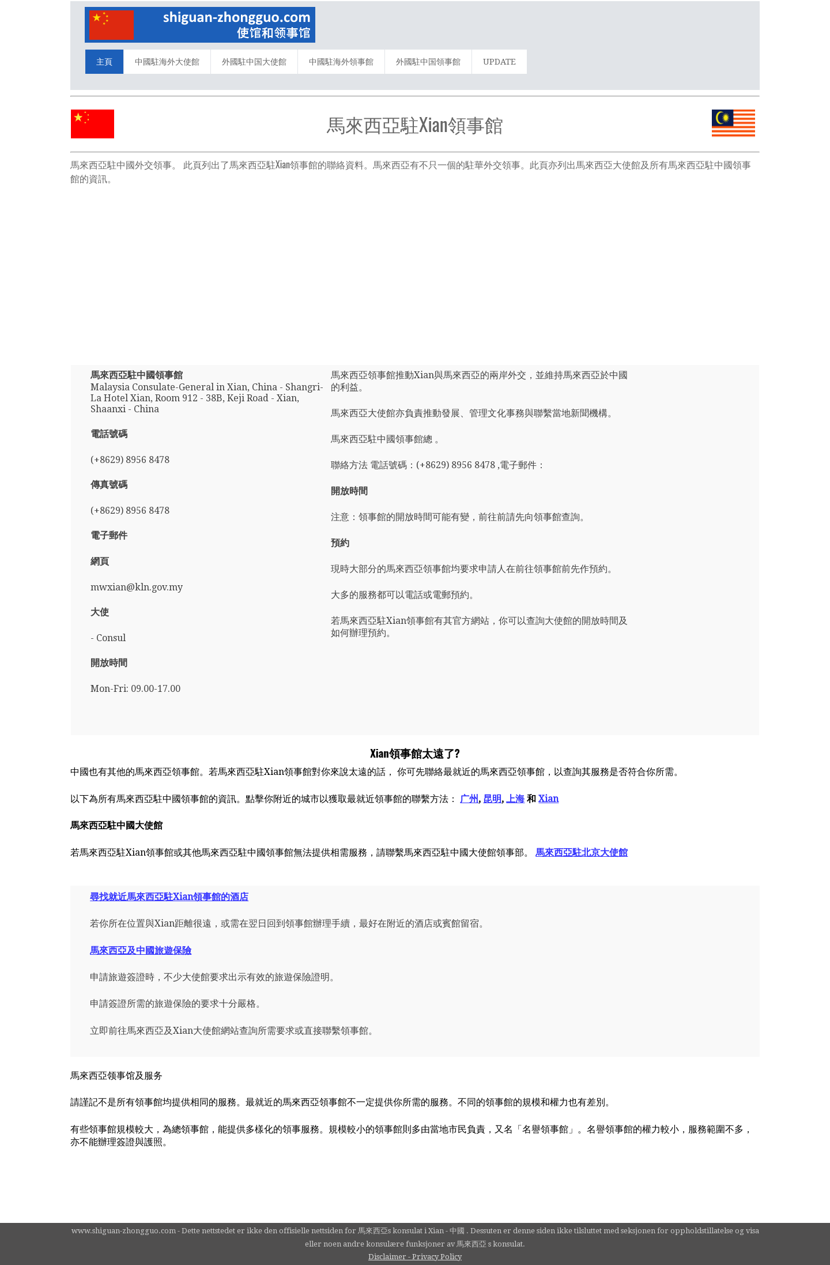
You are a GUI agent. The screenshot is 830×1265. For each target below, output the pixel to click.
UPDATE (499, 61)
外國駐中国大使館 (254, 61)
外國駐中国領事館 (428, 61)
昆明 (492, 798)
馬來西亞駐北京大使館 (581, 852)
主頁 (104, 61)
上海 (515, 798)
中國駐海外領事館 (341, 61)
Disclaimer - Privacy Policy (415, 1256)
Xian (548, 798)
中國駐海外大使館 (167, 61)
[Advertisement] (415, 270)
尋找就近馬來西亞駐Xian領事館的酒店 (169, 896)
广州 (469, 798)
